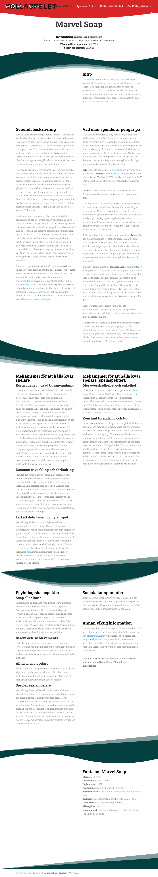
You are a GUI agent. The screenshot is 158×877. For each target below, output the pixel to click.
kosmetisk (92, 153)
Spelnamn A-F (13, 6)
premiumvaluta (114, 169)
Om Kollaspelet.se (137, 6)
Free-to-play (105, 791)
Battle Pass (129, 266)
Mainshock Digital (56, 872)
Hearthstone (22, 405)
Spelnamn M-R (60, 6)
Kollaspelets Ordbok (112, 6)
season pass (65, 705)
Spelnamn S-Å (84, 6)
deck (127, 86)
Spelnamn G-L (36, 6)
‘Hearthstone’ (93, 635)
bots (63, 668)
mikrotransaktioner (124, 791)
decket (46, 291)
